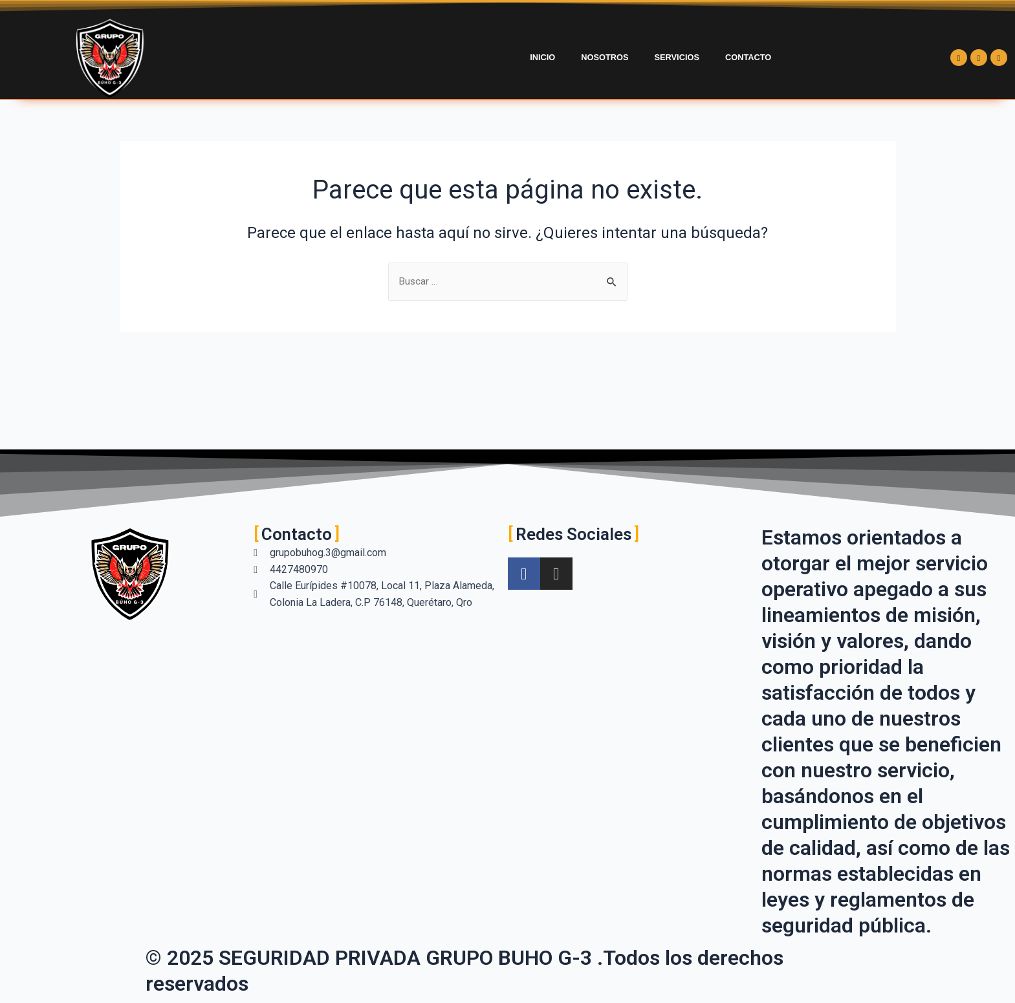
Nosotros (604, 57)
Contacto (748, 57)
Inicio (542, 57)
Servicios (677, 57)
